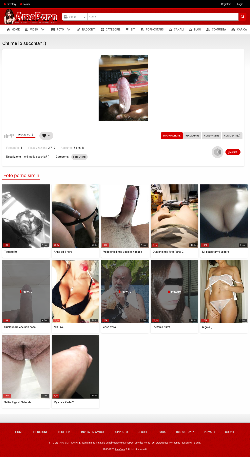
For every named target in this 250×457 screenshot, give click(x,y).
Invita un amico (92, 432)
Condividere (211, 135)
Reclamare (192, 135)
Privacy (209, 432)
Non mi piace (12, 136)
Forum (26, 4)
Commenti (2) (232, 135)
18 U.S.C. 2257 (185, 432)
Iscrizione (40, 432)
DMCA (162, 432)
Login (240, 4)
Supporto (121, 432)
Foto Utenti (79, 157)
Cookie (230, 432)
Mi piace (6, 136)
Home (19, 432)
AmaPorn (120, 449)
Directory (11, 4)
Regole (143, 432)
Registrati (226, 4)
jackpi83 (232, 152)
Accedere (64, 432)
